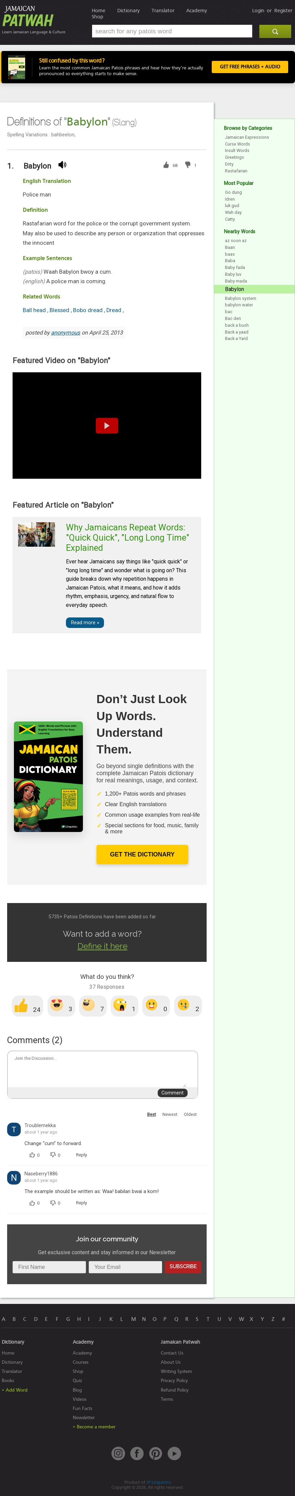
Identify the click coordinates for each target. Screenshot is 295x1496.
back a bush (237, 325)
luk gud (232, 205)
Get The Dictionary (142, 854)
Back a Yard (236, 338)
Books (8, 1380)
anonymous (65, 332)
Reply (81, 1154)
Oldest (190, 1114)
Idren (230, 199)
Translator (163, 10)
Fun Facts (82, 1408)
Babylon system (240, 298)
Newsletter (84, 1418)
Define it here (102, 946)
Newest (169, 1114)
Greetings (234, 157)
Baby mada (236, 281)
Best (151, 1114)
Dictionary (128, 10)
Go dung (233, 192)
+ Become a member (94, 1427)
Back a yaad (236, 332)
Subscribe (183, 1266)
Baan (230, 247)
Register (283, 10)
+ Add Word (15, 1390)
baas (230, 254)
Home (98, 10)
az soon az (236, 240)
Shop (97, 17)
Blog (77, 1390)
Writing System (176, 1371)
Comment (172, 1093)
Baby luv (233, 274)
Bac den (233, 318)
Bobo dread (88, 310)
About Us (170, 1362)
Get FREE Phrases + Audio (250, 67)
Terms (167, 1399)
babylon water (239, 304)
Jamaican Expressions (247, 137)
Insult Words (237, 150)
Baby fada (235, 267)
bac (228, 311)
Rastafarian (236, 170)
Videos (79, 1399)
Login (258, 10)
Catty (230, 219)
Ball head (35, 310)
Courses (80, 1362)
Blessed (60, 310)
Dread (114, 310)
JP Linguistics (158, 1482)
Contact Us (172, 1353)
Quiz (77, 1380)
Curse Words (237, 144)
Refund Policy (175, 1390)
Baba (230, 260)
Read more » (85, 623)
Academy (196, 10)
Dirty (229, 164)
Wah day (233, 212)
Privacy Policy (174, 1380)
